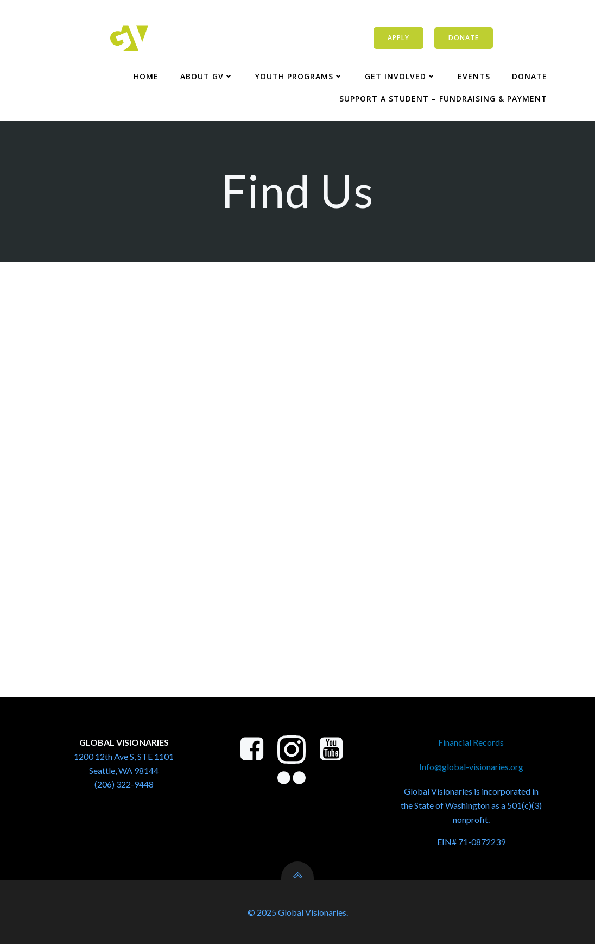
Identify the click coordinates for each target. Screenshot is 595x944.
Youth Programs (299, 76)
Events (474, 76)
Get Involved (400, 76)
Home (146, 76)
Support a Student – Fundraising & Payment (443, 98)
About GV (206, 76)
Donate (529, 76)
